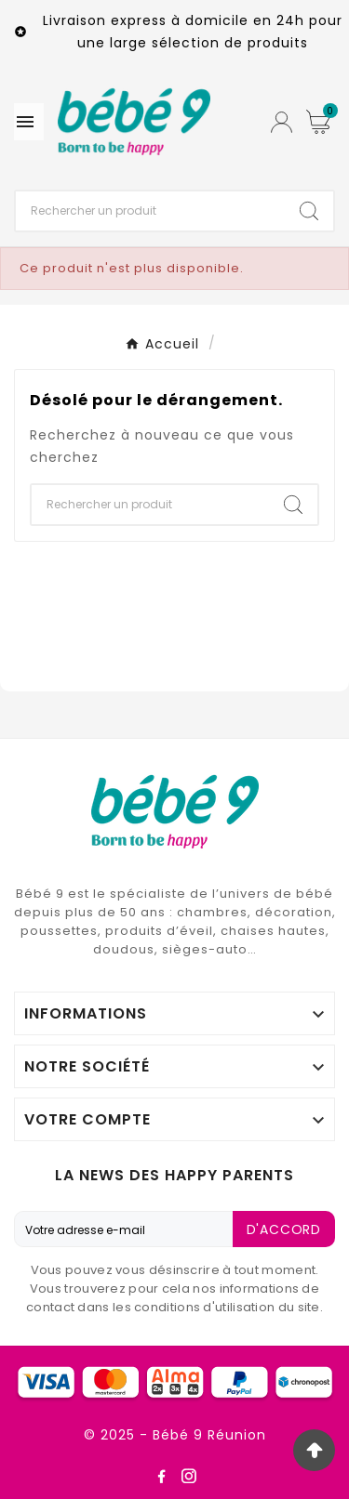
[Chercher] (150, 210)
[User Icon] (281, 122)
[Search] (309, 211)
